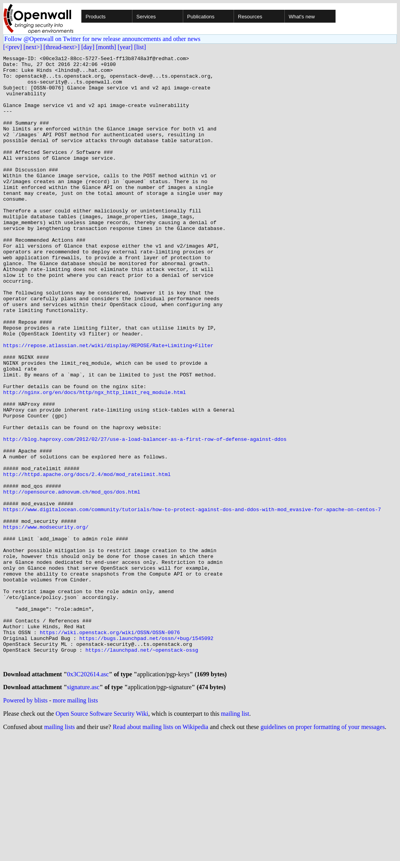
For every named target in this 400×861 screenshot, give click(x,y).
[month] (106, 47)
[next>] (32, 47)
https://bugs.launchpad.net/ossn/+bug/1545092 (146, 755)
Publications (200, 17)
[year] (125, 47)
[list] (140, 47)
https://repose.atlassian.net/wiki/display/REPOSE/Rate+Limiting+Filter (108, 403)
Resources (250, 17)
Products (95, 17)
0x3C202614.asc (88, 797)
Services (146, 17)
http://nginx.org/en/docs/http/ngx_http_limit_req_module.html (94, 459)
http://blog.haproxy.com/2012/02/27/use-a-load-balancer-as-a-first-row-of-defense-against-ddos (144, 516)
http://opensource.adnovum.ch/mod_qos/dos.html (71, 579)
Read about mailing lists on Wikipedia (160, 851)
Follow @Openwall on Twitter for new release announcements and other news (102, 39)
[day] (88, 47)
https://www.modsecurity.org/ (45, 621)
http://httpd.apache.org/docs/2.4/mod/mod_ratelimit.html (87, 558)
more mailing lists (75, 824)
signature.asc (83, 811)
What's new (302, 17)
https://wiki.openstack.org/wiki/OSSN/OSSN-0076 (110, 748)
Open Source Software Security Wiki (101, 837)
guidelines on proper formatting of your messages (323, 851)
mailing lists (59, 851)
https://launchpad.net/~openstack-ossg (142, 769)
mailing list (235, 837)
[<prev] (12, 47)
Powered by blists (25, 824)
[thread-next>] (61, 47)
